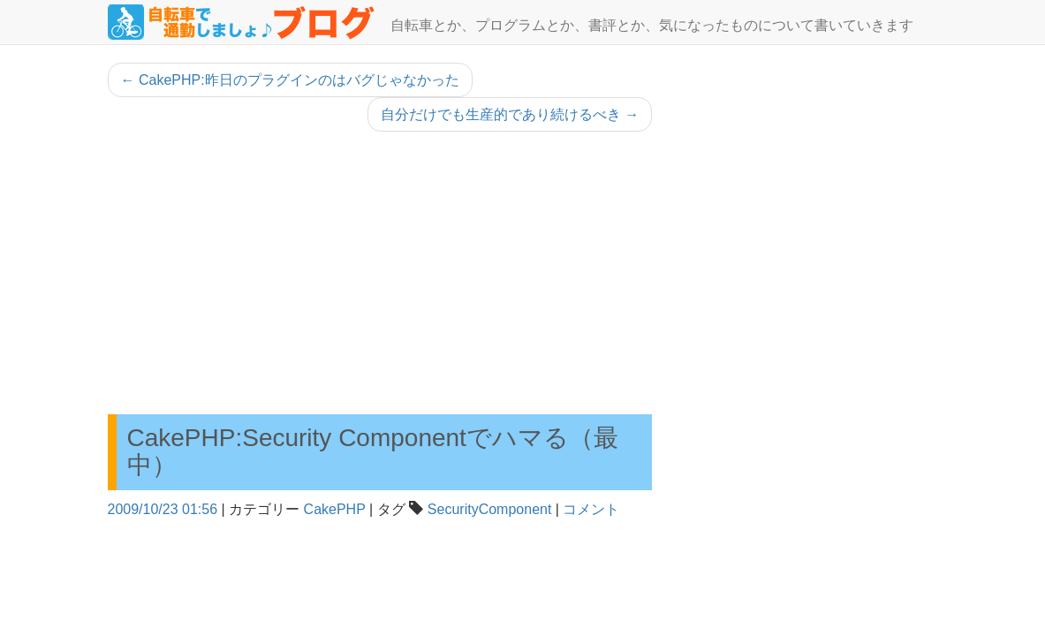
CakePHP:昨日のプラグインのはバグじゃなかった (290, 79)
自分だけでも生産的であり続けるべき (510, 114)
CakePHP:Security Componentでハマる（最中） (372, 451)
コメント (591, 509)
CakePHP (335, 509)
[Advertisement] (380, 273)
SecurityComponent (490, 509)
